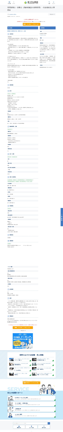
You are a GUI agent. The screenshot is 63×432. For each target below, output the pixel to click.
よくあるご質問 (18, 414)
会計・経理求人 (40, 369)
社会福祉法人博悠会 (12, 14)
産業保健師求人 (17, 364)
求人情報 (9, 3)
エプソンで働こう (18, 360)
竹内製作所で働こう (41, 360)
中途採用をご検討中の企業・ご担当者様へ (61, 217)
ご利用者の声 (18, 408)
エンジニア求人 (40, 364)
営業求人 (16, 374)
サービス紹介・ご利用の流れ (21, 403)
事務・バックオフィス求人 (42, 374)
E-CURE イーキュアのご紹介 (21, 397)
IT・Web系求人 (17, 370)
